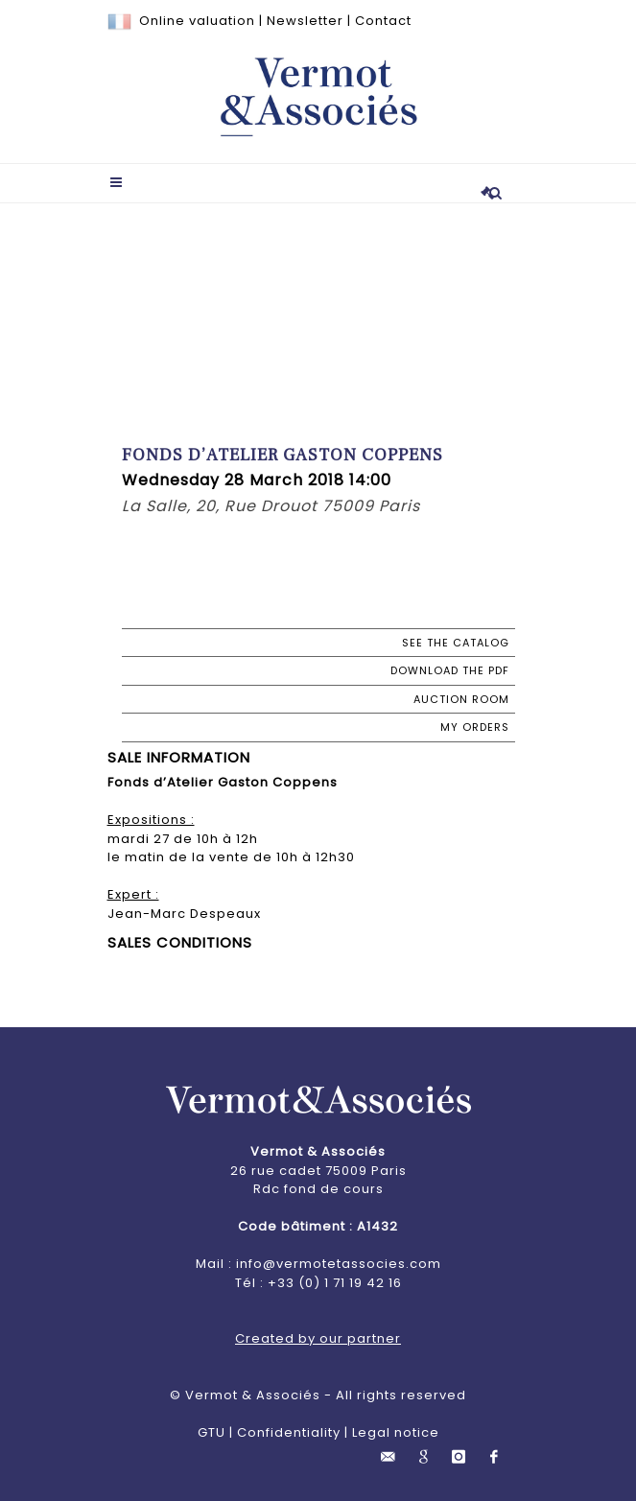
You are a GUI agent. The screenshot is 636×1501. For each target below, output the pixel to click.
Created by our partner (318, 1338)
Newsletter (305, 21)
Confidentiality (289, 1432)
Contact (383, 21)
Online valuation (197, 21)
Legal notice (395, 1432)
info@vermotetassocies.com (338, 1264)
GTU (211, 1432)
